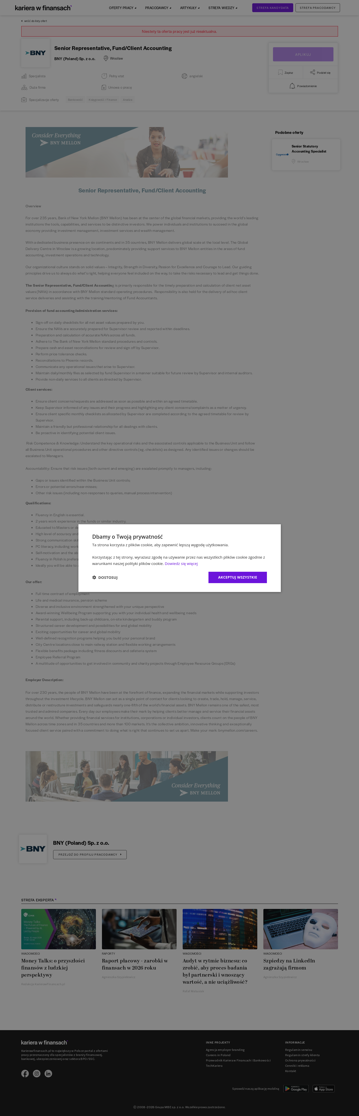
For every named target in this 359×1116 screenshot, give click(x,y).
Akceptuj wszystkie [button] (237, 577)
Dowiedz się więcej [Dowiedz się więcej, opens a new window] (181, 563)
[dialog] (179, 558)
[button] (105, 577)
